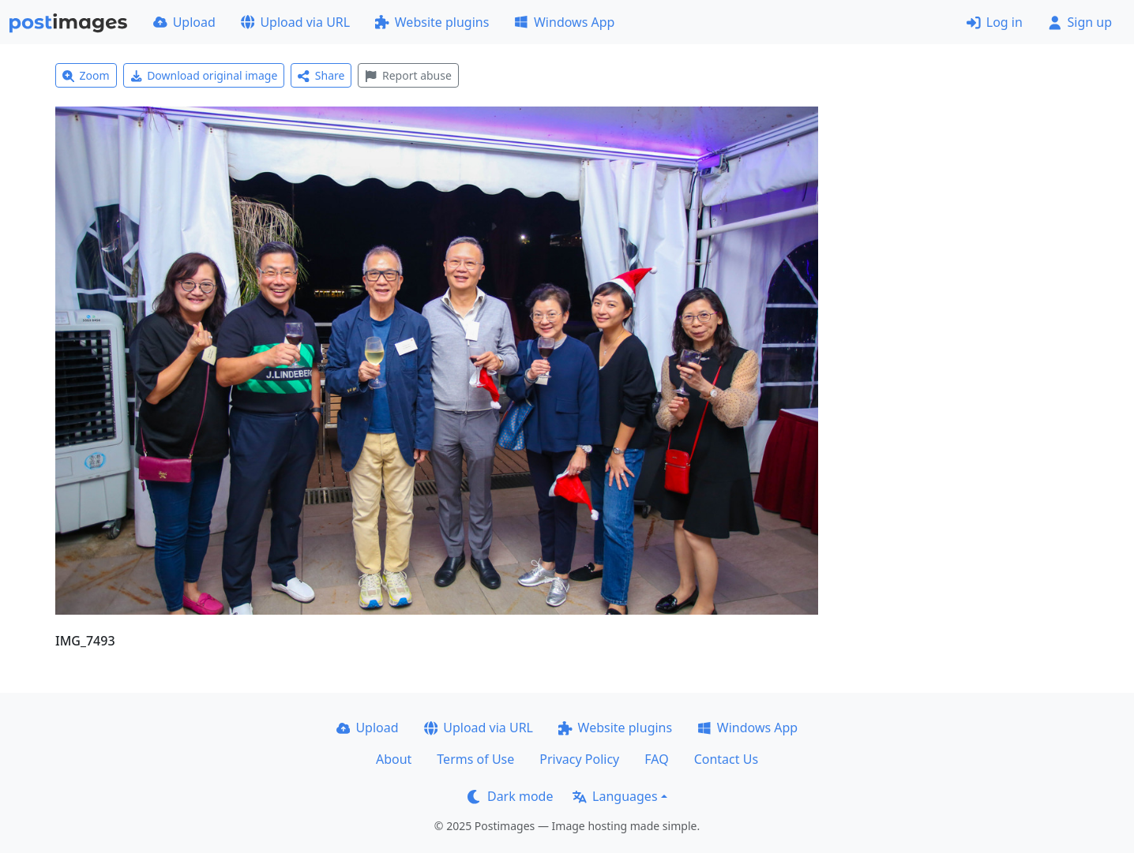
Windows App (564, 22)
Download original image (204, 75)
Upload (184, 22)
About (393, 759)
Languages (615, 796)
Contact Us (726, 759)
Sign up (1080, 22)
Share (321, 75)
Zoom (86, 75)
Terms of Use (475, 759)
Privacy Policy (579, 759)
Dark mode (510, 796)
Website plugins (432, 22)
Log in (995, 22)
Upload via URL (295, 22)
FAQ (656, 759)
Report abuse (408, 75)
